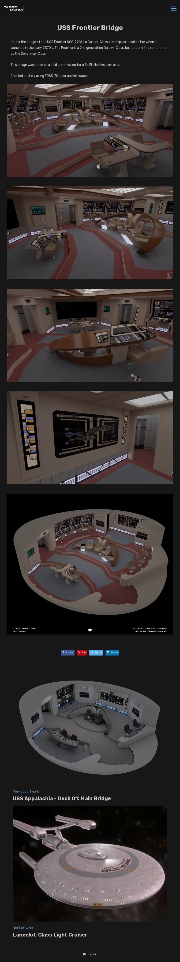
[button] (90, 954)
